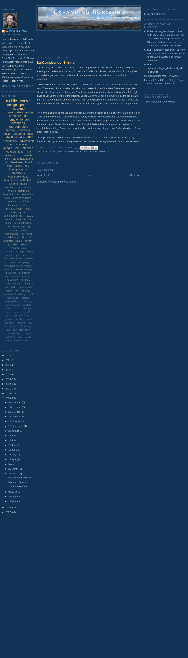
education (22, 144)
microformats (12, 276)
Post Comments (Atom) (63, 181)
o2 (30, 237)
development (12, 265)
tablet (20, 337)
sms (23, 248)
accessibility (25, 187)
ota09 (7, 283)
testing (11, 130)
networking (12, 280)
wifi (17, 290)
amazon (26, 255)
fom (17, 148)
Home (89, 175)
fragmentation (11, 233)
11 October (14, 421)
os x (21, 215)
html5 (28, 162)
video (23, 287)
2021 (8, 360)
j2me (8, 198)
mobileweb (25, 155)
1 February (14, 501)
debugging (23, 262)
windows (18, 340)
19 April (12, 459)
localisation (24, 272)
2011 (8, 388)
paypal (18, 240)
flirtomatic (26, 265)
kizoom (29, 319)
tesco (28, 337)
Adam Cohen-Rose (16, 31)
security (15, 248)
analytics (13, 201)
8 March (13, 491)
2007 (8, 512)
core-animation (13, 305)
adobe (8, 223)
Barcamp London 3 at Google (103, 95)
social (6, 133)
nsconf (8, 326)
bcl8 (29, 180)
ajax (17, 255)
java (28, 151)
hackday (19, 319)
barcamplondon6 (68, 152)
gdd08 (27, 312)
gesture (18, 315)
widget (29, 251)
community (26, 301)
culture (24, 205)
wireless (26, 290)
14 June (13, 449)
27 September (16, 426)
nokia (6, 158)
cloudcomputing (21, 226)
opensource (10, 215)
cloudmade (12, 298)
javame (13, 183)
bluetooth (23, 190)
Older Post (135, 175)
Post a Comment (45, 170)
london (103, 152)
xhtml (27, 340)
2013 (8, 379)
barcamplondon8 (14, 180)
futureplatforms (18, 169)
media (29, 233)
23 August (14, 430)
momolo (12, 119)
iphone (24, 105)
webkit (9, 290)
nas (30, 323)
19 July (12, 440)
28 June (13, 445)
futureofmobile (18, 126)
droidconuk (10, 140)
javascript (10, 155)
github (27, 315)
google (7, 148)
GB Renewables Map (155, 76)
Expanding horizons (89, 12)
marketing (15, 212)
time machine (23, 219)
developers (27, 308)
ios (26, 116)
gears (9, 315)
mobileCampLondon (15, 237)
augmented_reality (13, 258)
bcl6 (82, 152)
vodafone (19, 133)
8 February (14, 496)
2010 (8, 393)
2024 (8, 355)
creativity (8, 308)
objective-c (18, 172)
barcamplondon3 (23, 158)
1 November (15, 407)
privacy (28, 240)
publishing (12, 330)
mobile (11, 101)
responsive (24, 330)
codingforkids (11, 301)
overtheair (18, 123)
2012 (8, 384)
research (24, 244)
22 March (13, 473)
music (23, 183)
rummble (28, 283)
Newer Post (43, 175)
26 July (12, 435)
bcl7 (27, 165)
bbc (9, 226)
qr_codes (12, 244)
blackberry (20, 294)
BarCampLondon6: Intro (56, 62)
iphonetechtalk (14, 208)
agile (30, 133)
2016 (8, 365)
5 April (12, 464)
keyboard (11, 272)
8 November (15, 402)
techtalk (9, 219)
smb (19, 333)
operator (8, 240)
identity (8, 269)
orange (27, 326)
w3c (30, 287)
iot (22, 233)
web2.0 (8, 137)
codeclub (24, 298)
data (17, 308)
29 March (13, 468)
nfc (25, 212)
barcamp (51, 152)
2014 (8, 374)
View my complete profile (17, 86)
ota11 (30, 215)
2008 (8, 507)
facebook (8, 194)
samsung (10, 333)
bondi (30, 294)
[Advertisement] (103, 40)
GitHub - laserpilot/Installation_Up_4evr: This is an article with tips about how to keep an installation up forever (165, 53)
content (11, 262)
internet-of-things (23, 269)
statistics (10, 187)
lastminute (10, 323)
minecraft (21, 323)
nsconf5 (18, 326)
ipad (20, 151)
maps (28, 208)
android (24, 101)
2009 (8, 398)
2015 (8, 369)
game (9, 312)
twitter (14, 287)
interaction (28, 194)
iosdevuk (24, 130)
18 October (14, 416)
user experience (22, 198)
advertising (27, 140)
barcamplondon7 (18, 176)
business (13, 205)
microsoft (26, 276)
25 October (14, 411)
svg (22, 251)
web (10, 144)
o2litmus (25, 280)
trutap (9, 340)
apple (29, 112)
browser (29, 258)
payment (16, 283)
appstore (15, 116)
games (18, 312)
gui (17, 194)
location (11, 151)
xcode (9, 255)
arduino (24, 201)
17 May (12, 454)
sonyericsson (11, 251)
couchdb (27, 305)
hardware (17, 162)
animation (8, 294)
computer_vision (18, 230)
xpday (18, 165)
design (12, 105)
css (7, 162)
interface (27, 148)
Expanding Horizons (154, 14)
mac (9, 165)
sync (6, 287)
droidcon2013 (24, 137)
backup (12, 190)
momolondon (13, 112)
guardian (92, 152)
